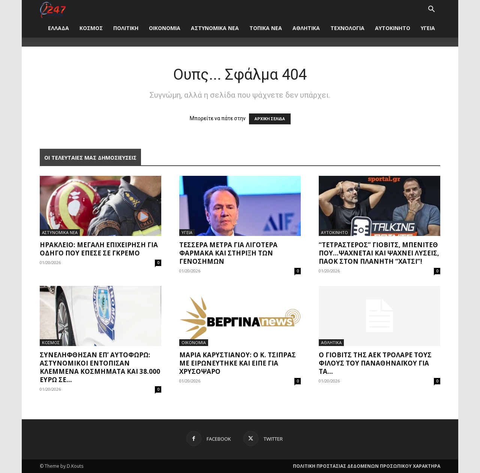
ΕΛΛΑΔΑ (58, 28)
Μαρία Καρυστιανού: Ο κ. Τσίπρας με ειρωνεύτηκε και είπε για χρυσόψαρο (237, 363)
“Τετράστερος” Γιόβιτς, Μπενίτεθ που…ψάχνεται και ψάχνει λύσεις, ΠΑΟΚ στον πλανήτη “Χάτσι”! (379, 253)
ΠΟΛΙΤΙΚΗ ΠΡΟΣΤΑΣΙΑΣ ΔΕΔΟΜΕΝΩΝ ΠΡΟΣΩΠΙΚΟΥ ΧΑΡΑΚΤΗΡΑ (366, 466)
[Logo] (53, 9)
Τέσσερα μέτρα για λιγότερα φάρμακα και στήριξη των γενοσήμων (228, 253)
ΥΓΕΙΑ (428, 28)
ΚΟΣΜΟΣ (91, 28)
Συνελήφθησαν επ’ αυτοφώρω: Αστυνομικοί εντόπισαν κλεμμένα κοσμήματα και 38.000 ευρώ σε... (100, 367)
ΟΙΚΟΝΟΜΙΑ (164, 28)
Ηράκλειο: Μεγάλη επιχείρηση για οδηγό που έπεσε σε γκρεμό (99, 248)
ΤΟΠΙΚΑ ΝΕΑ (265, 28)
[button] (431, 10)
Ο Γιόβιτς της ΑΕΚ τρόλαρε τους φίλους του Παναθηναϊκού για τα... (375, 363)
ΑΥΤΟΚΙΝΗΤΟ (392, 28)
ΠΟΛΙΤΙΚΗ (125, 28)
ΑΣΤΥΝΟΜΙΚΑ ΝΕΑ (215, 28)
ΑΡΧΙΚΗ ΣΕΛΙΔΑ (270, 118)
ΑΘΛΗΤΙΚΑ (306, 28)
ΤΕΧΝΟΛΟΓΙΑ (347, 28)
